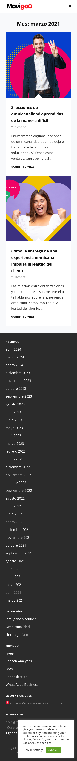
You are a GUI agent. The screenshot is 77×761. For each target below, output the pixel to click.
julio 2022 (13, 506)
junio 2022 (14, 514)
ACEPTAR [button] (53, 749)
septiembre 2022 (19, 490)
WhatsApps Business (22, 684)
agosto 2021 (15, 561)
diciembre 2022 (18, 467)
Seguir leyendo (22, 167)
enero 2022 (14, 522)
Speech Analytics (19, 661)
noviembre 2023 (18, 380)
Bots (9, 669)
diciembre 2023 (18, 373)
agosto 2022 (15, 498)
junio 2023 (14, 420)
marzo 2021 (15, 600)
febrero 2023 (16, 451)
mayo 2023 (14, 428)
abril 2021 (13, 592)
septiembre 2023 (19, 396)
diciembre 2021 (18, 529)
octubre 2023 (16, 388)
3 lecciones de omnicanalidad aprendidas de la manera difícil (37, 114)
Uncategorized (17, 634)
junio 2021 (14, 576)
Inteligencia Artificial (22, 619)
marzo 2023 (15, 443)
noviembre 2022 (18, 475)
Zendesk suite (16, 676)
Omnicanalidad (18, 627)
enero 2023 (14, 459)
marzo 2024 (15, 357)
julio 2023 (13, 412)
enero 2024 (14, 365)
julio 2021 (13, 569)
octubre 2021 (16, 545)
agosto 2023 (15, 404)
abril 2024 (13, 349)
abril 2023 (13, 435)
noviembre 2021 (18, 537)
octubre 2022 (16, 482)
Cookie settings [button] (33, 749)
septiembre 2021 (19, 553)
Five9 (10, 653)
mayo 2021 (14, 584)
